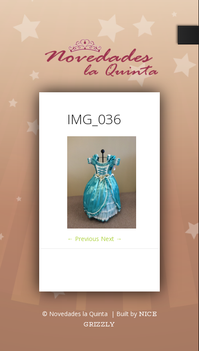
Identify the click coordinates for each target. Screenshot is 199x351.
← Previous (83, 239)
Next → (111, 239)
